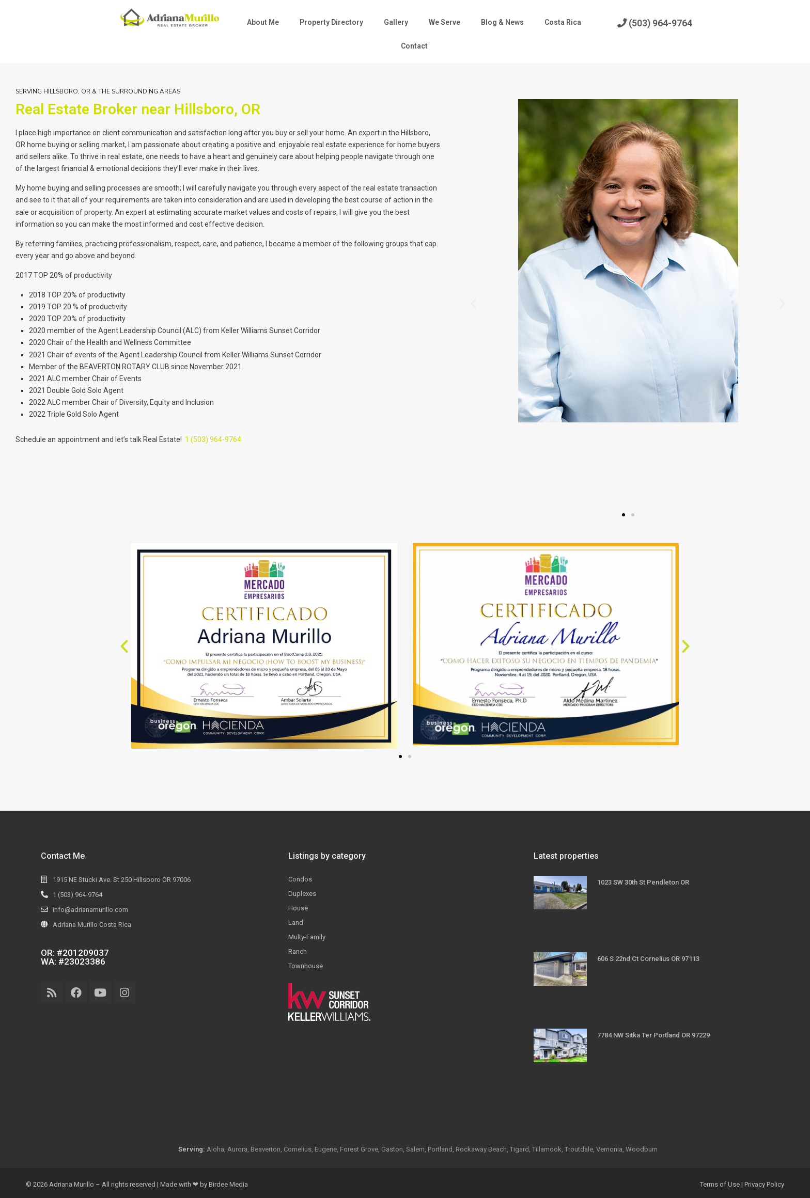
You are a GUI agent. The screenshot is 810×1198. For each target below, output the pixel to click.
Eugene (326, 1149)
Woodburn (642, 1149)
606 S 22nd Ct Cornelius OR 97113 (648, 959)
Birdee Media (228, 1184)
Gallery (396, 22)
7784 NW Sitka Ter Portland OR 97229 (653, 1035)
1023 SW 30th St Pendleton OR (643, 882)
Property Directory (331, 22)
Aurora (237, 1149)
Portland (440, 1149)
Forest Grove (359, 1149)
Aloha (215, 1149)
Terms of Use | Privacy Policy (742, 1184)
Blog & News (502, 22)
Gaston (392, 1149)
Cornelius (297, 1149)
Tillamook (547, 1149)
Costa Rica (562, 22)
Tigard (519, 1149)
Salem (415, 1149)
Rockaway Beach (481, 1149)
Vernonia (609, 1149)
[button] (473, 303)
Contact (414, 46)
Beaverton (266, 1149)
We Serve (444, 22)
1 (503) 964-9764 (213, 439)
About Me (263, 22)
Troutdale (579, 1149)
